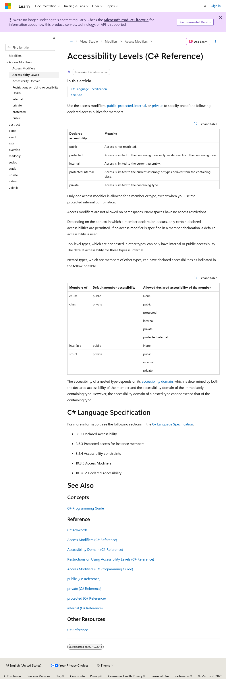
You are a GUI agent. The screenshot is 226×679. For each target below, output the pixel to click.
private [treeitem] (17, 105)
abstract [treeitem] (14, 124)
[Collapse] (54, 38)
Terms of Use (160, 676)
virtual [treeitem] (13, 181)
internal (140, 105)
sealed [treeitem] (13, 162)
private (157, 105)
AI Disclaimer (12, 676)
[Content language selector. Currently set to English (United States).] (24, 665)
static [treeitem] (12, 168)
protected (125, 105)
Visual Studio (89, 41)
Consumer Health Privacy (125, 676)
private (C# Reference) (84, 588)
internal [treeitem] (17, 99)
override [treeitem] (14, 150)
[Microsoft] (8, 6)
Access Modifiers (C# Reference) (92, 539)
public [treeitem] (16, 118)
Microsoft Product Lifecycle (126, 19)
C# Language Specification (89, 89)
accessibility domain (157, 381)
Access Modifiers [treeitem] (23, 68)
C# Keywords (77, 529)
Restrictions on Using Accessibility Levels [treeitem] (35, 90)
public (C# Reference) (83, 578)
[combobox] (30, 47)
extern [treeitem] (13, 143)
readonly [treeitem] (15, 156)
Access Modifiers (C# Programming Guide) (100, 569)
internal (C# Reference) (85, 608)
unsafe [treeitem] (13, 175)
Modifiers (111, 41)
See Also (76, 95)
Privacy (95, 676)
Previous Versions (38, 676)
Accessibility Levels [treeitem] (25, 75)
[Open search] (205, 6)
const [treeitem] (12, 130)
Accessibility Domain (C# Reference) (95, 549)
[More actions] (216, 41)
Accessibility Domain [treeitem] (26, 81)
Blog (59, 676)
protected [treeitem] (19, 112)
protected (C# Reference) (86, 598)
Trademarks (181, 676)
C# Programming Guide (85, 508)
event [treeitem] (12, 137)
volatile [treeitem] (13, 187)
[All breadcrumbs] (71, 41)
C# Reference (77, 629)
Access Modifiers (136, 41)
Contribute (77, 676)
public (111, 105)
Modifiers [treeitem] (15, 55)
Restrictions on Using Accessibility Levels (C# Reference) (110, 559)
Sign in (216, 6)
